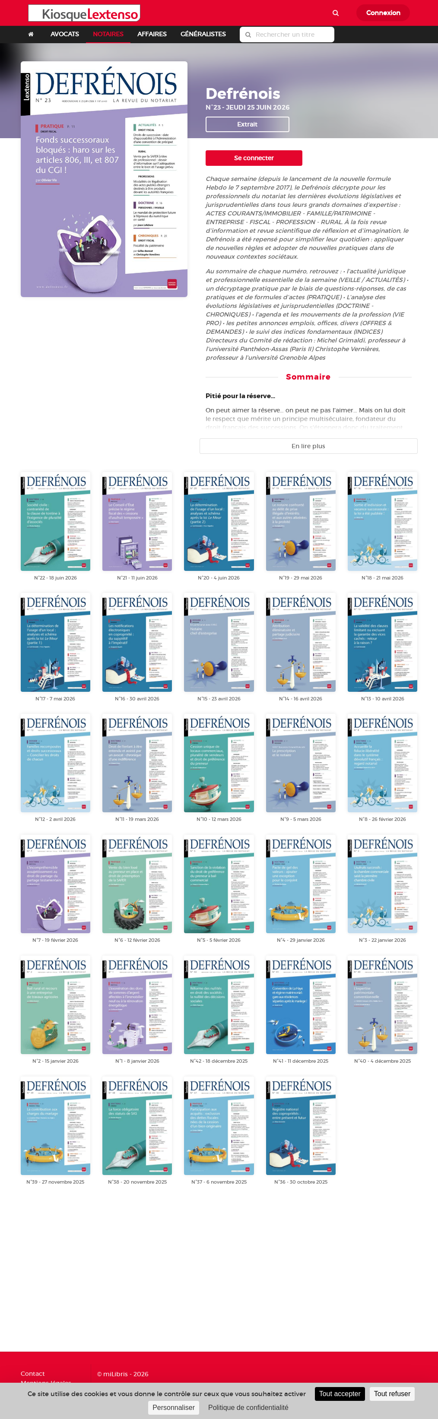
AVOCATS (65, 34)
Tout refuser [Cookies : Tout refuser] (392, 1393)
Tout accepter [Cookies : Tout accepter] (340, 1393)
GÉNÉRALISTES (203, 34)
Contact (33, 1374)
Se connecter (254, 158)
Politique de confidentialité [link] (248, 1407)
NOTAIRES (108, 34)
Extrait (247, 124)
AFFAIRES (152, 34)
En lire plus (308, 446)
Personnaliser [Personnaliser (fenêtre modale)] (173, 1407)
